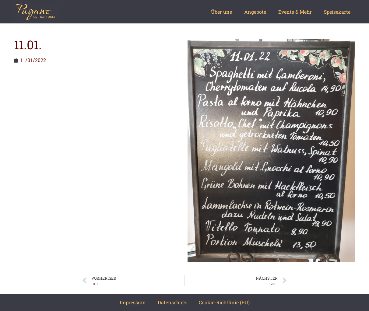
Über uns (221, 12)
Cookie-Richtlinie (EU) (224, 302)
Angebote (255, 12)
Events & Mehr (295, 12)
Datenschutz (172, 302)
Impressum (133, 302)
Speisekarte (337, 12)
